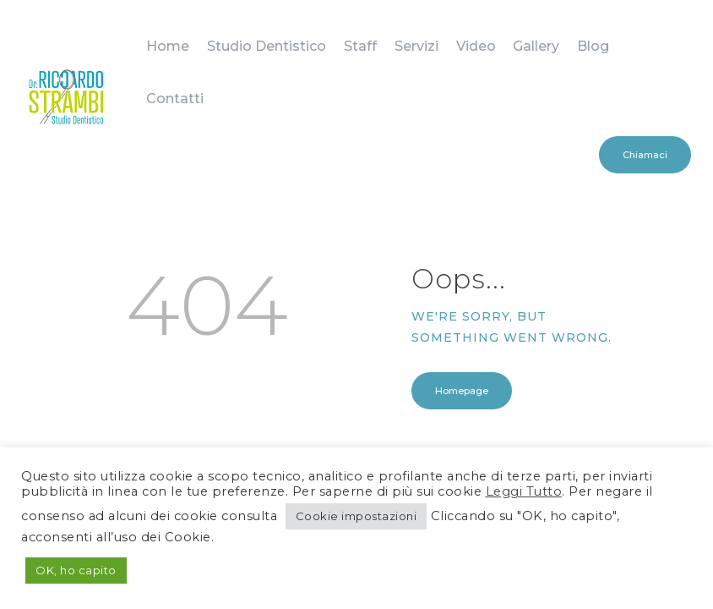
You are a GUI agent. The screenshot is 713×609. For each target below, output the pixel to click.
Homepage (461, 293)
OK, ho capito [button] (76, 570)
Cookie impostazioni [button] (356, 516)
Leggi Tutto (524, 491)
